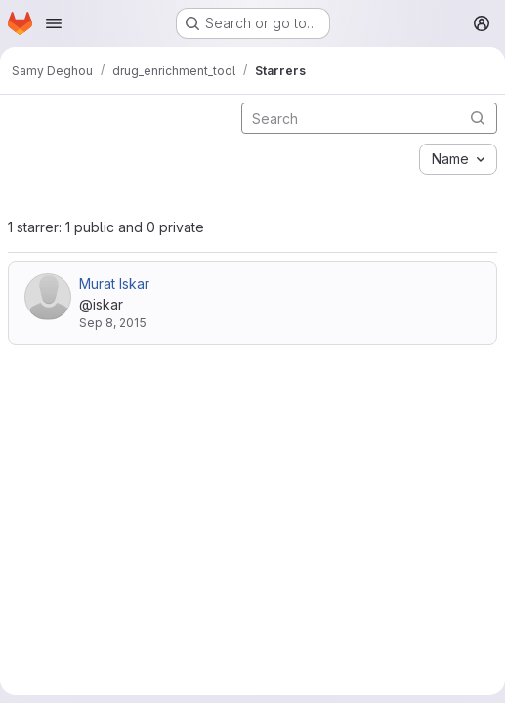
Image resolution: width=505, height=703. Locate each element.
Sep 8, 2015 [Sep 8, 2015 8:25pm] (113, 322)
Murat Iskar (114, 283)
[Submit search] (477, 117)
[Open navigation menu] (53, 23)
